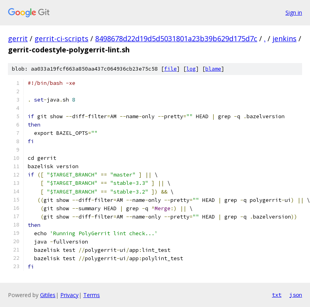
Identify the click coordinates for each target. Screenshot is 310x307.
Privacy (69, 295)
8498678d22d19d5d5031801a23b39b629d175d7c (176, 38)
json (295, 294)
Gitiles (47, 295)
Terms (91, 295)
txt (276, 294)
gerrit (18, 38)
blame (213, 68)
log (191, 68)
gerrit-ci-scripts (61, 38)
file (170, 68)
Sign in (293, 12)
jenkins (284, 38)
